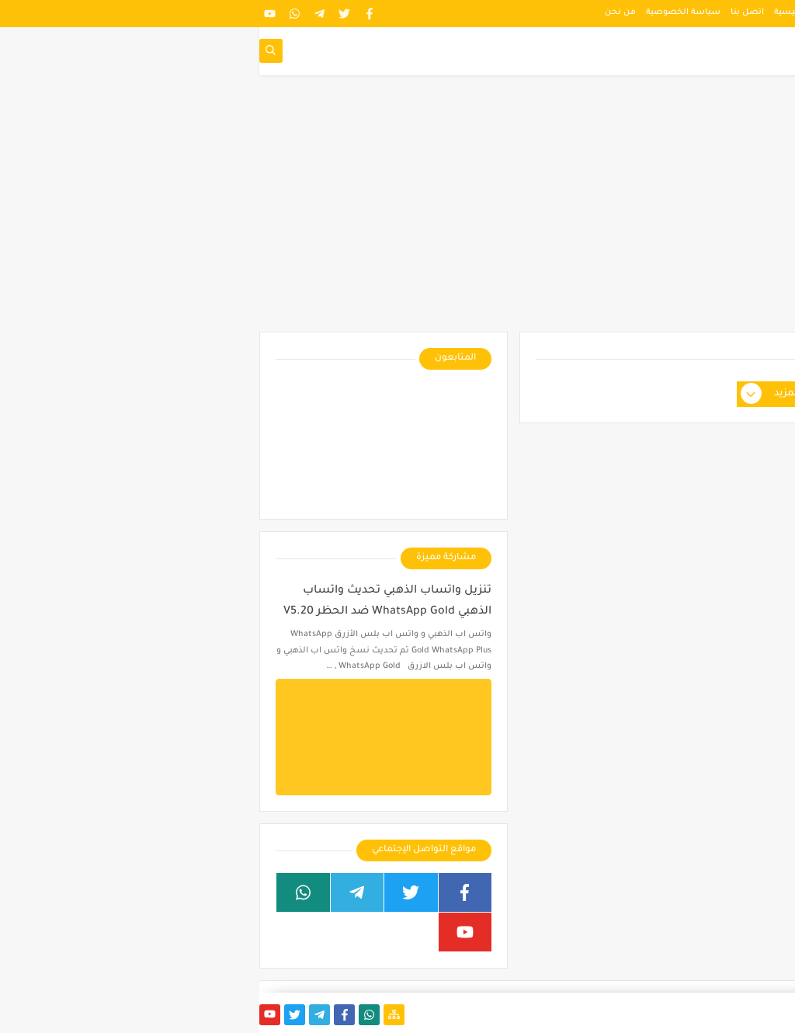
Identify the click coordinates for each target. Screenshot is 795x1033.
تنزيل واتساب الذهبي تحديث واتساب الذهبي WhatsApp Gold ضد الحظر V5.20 (128, 601)
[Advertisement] (397, 211)
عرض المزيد (525, 394)
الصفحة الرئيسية (548, 12)
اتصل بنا (488, 12)
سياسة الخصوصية (424, 12)
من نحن (361, 12)
